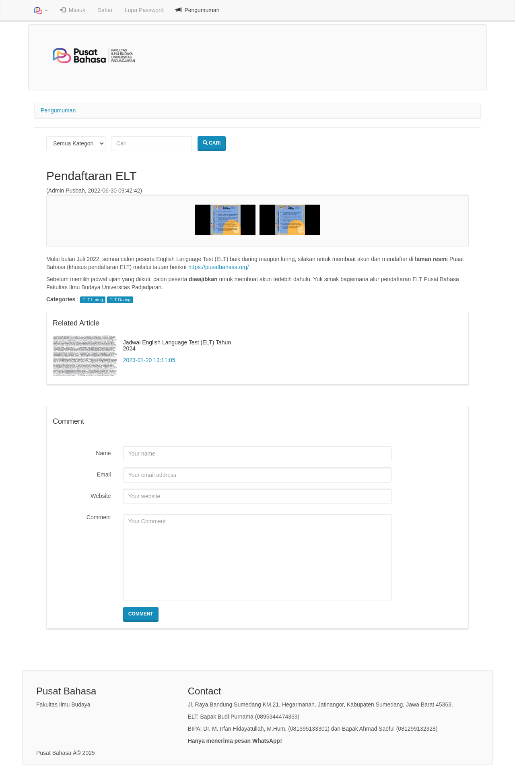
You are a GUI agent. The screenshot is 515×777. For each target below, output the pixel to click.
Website (101, 496)
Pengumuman (58, 110)
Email (104, 474)
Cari (212, 143)
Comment (99, 517)
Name (103, 453)
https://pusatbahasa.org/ (218, 267)
